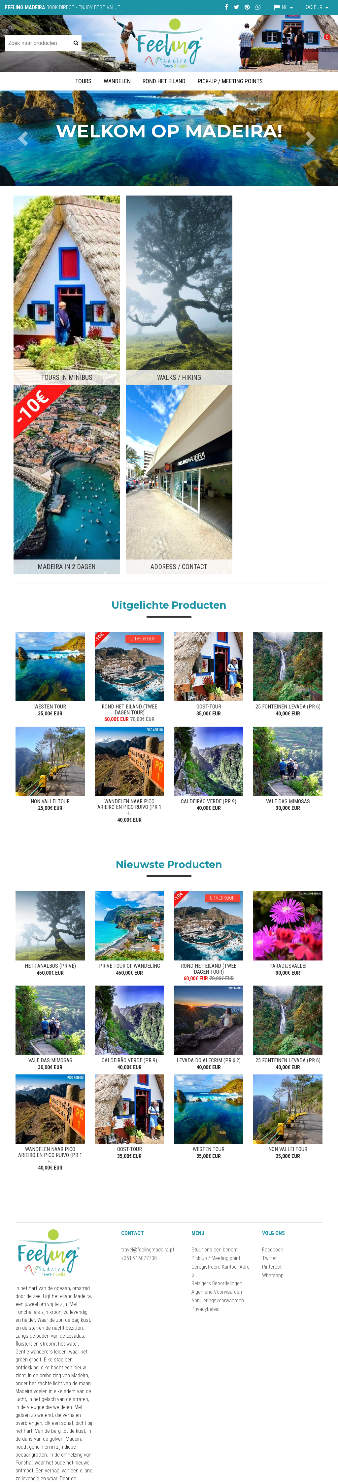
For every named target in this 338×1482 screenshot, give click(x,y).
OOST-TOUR (208, 464)
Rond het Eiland (164, 81)
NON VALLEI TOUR (50, 561)
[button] (316, 7)
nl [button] (284, 7)
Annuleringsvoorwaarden (217, 1058)
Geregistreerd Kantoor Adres (220, 1028)
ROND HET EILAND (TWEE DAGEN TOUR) (129, 467)
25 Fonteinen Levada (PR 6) (288, 464)
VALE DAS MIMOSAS (288, 561)
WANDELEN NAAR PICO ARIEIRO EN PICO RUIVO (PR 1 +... (129, 564)
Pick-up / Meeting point (215, 1015)
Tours (83, 81)
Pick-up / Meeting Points (230, 81)
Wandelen (117, 81)
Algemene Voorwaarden (216, 1049)
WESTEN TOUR (50, 464)
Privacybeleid (205, 1066)
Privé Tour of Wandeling (129, 722)
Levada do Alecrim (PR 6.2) (209, 819)
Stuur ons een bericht (214, 1007)
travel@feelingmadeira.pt (147, 1007)
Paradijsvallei (287, 722)
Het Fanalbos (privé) (50, 722)
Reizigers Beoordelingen (216, 1040)
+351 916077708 (139, 1015)
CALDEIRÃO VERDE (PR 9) (208, 561)
